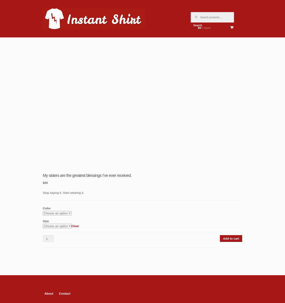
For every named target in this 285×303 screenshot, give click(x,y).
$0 (204, 27)
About (48, 293)
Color (47, 208)
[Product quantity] (48, 238)
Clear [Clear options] (75, 226)
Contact (64, 293)
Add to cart (231, 238)
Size (46, 221)
